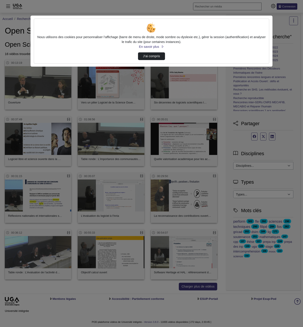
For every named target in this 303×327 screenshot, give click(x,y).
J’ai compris (151, 56)
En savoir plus (151, 46)
